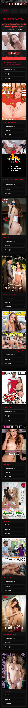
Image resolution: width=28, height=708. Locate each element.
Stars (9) (7, 416)
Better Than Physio (9, 578)
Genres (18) (8, 363)
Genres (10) (8, 306)
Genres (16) (8, 420)
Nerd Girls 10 (7, 464)
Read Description (10, 69)
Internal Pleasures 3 (9, 294)
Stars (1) (7, 245)
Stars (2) (7, 74)
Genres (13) (8, 134)
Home (14, 11)
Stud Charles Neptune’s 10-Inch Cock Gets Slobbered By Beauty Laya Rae (13, 64)
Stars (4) (7, 642)
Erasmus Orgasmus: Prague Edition (14, 351)
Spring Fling (6, 521)
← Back (5, 11)
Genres (23, 11)
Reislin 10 (6, 237)
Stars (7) (7, 130)
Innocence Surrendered (10, 634)
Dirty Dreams (7, 691)
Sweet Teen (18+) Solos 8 (10, 122)
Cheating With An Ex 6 (10, 407)
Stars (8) (7, 302)
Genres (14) (8, 78)
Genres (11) (8, 193)
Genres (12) (8, 250)
